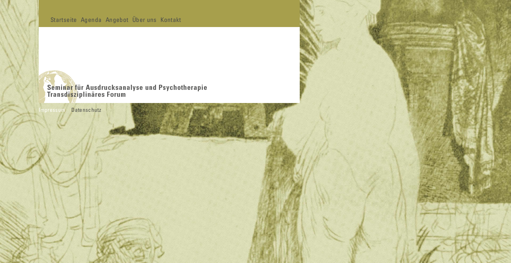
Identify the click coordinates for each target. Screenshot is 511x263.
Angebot (117, 19)
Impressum (52, 109)
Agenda (91, 19)
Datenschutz (86, 109)
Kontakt (170, 19)
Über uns (144, 19)
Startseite (63, 19)
